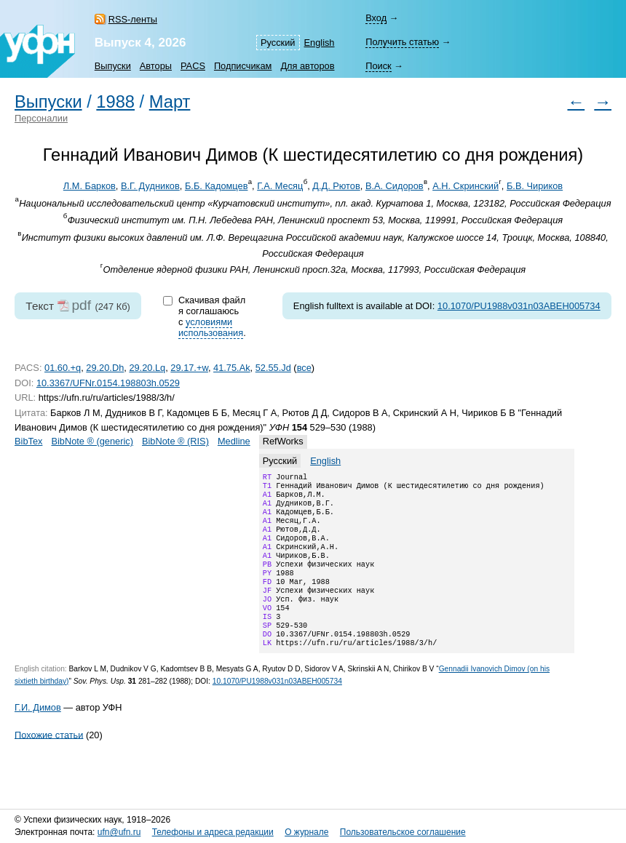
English (319, 42)
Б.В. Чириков (535, 185)
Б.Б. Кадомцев (216, 185)
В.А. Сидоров (394, 185)
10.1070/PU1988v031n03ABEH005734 (519, 305)
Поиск (378, 65)
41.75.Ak (231, 367)
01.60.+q (62, 367)
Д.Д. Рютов (336, 185)
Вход (376, 17)
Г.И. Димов (38, 736)
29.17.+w (189, 367)
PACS (193, 65)
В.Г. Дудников (150, 185)
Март (170, 101)
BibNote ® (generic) (92, 441)
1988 (115, 101)
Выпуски (113, 65)
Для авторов (307, 65)
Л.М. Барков (89, 185)
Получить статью (402, 41)
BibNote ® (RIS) (175, 441)
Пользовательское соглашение (403, 832)
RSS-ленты (132, 19)
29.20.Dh (105, 367)
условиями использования (210, 327)
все (304, 367)
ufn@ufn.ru (119, 832)
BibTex (28, 441)
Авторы (156, 65)
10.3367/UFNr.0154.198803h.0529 (108, 382)
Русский (278, 42)
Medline (234, 441)
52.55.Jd (273, 367)
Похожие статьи (49, 763)
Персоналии (41, 118)
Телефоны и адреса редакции (213, 832)
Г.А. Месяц (280, 185)
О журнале (306, 832)
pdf (81, 305)
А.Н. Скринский (465, 185)
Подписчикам (243, 65)
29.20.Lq (147, 367)
